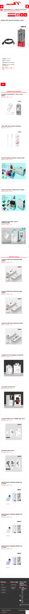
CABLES (17, 9)
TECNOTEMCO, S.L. (9, 9)
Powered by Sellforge (22, 610)
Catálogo (3, 589)
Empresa (3, 587)
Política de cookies (13, 588)
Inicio (2, 584)
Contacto (3, 592)
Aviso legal (13, 584)
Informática (23, 9)
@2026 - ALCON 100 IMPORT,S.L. (6, 611)
